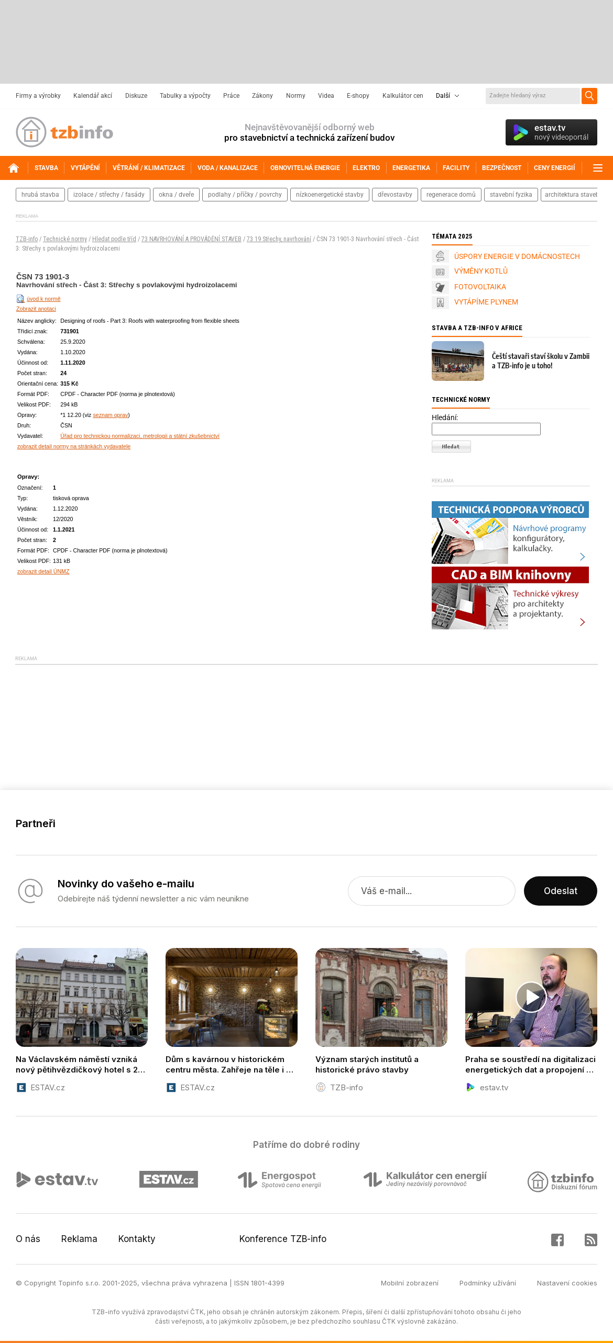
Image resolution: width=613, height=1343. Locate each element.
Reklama (79, 1239)
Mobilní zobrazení (410, 1283)
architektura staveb (572, 194)
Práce (231, 95)
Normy (295, 95)
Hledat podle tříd (114, 239)
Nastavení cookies (567, 1283)
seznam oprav (110, 415)
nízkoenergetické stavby (330, 194)
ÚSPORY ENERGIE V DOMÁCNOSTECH (517, 256)
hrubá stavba (40, 194)
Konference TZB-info (282, 1239)
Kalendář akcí (92, 95)
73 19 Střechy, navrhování (279, 239)
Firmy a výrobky (38, 95)
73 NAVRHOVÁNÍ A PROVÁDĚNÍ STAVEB (191, 239)
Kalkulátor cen (402, 95)
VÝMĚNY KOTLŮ (481, 271)
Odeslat (560, 891)
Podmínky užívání (487, 1283)
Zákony (262, 95)
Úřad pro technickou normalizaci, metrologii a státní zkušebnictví (140, 436)
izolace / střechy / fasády (109, 194)
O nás (28, 1239)
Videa (326, 95)
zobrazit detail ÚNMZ (43, 571)
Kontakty (137, 1239)
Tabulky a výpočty (185, 95)
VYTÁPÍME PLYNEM (486, 302)
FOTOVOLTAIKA (480, 287)
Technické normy (65, 239)
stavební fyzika (511, 194)
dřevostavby (395, 194)
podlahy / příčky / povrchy (245, 194)
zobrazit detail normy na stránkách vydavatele (73, 446)
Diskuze (136, 95)
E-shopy (358, 95)
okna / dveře (176, 194)
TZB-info (27, 239)
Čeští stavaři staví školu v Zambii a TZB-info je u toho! (540, 361)
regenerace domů (451, 194)
